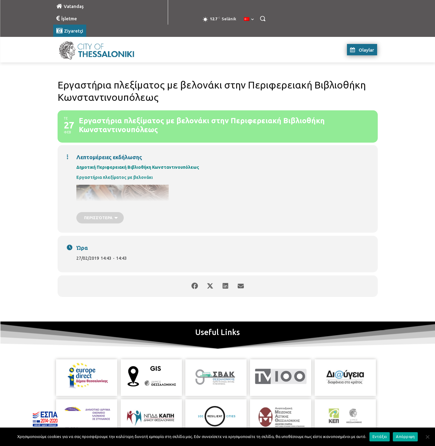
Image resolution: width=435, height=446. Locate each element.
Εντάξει (380, 436)
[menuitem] (248, 19)
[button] (262, 18)
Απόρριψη (405, 436)
